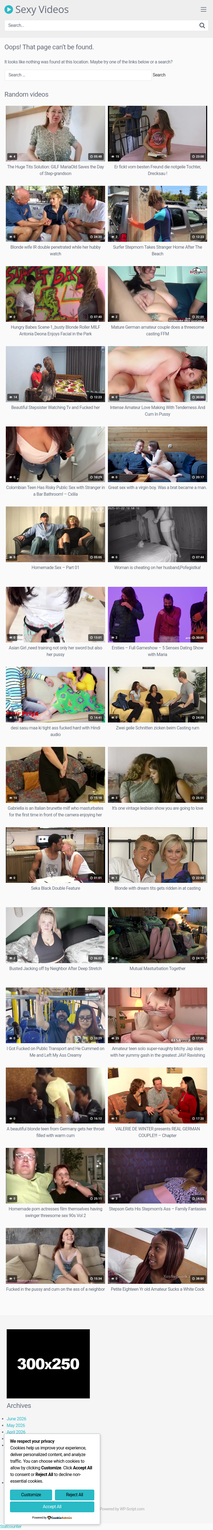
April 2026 (16, 1432)
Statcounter (10, 1526)
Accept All (52, 1506)
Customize (31, 1494)
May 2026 (16, 1425)
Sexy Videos (36, 9)
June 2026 (16, 1418)
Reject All (74, 1494)
